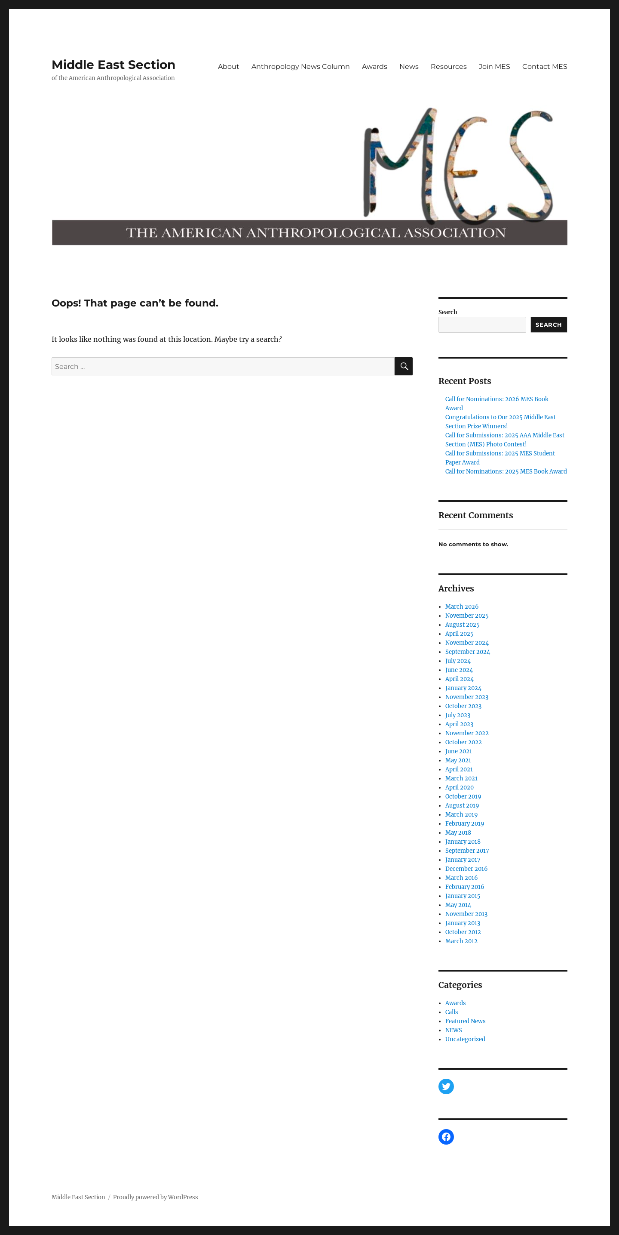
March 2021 (461, 778)
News (409, 66)
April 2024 (459, 679)
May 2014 (458, 905)
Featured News (465, 1021)
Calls (451, 1012)
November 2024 (467, 643)
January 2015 (463, 896)
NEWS (453, 1030)
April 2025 (459, 634)
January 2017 (463, 860)
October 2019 (463, 796)
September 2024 (467, 652)
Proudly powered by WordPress (155, 1197)
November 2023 (466, 697)
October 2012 (463, 932)
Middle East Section (113, 64)
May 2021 (458, 760)
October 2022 (463, 742)
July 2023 (457, 715)
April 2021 (459, 769)
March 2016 (461, 878)
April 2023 (459, 724)
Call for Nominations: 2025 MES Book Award (506, 471)
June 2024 (459, 670)
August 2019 (462, 805)
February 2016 (464, 887)
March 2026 (462, 606)
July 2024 (458, 661)
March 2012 (461, 941)
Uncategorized (465, 1039)
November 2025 (467, 615)
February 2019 (464, 823)
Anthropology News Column (300, 66)
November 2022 (467, 733)
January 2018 (463, 841)
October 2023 (463, 706)
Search (447, 312)
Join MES (494, 66)
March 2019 (461, 814)
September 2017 (467, 850)
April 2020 (459, 787)
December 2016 (466, 869)
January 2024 (463, 688)
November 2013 (466, 914)
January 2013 (462, 923)
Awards (374, 66)
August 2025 (462, 624)
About (228, 66)
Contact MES (544, 66)
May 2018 (458, 832)
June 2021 (458, 751)
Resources (449, 66)
